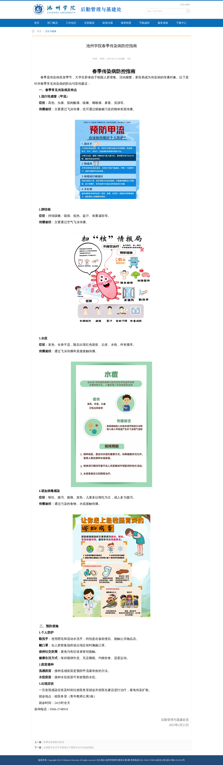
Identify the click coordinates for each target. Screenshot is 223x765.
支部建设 (89, 22)
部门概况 (52, 22)
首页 (36, 22)
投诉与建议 (185, 4)
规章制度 (126, 22)
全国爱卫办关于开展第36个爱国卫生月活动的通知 (69, 747)
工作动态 (71, 22)
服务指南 (163, 22)
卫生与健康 (50, 31)
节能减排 (144, 22)
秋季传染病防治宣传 (54, 742)
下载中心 (181, 22)
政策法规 (107, 22)
